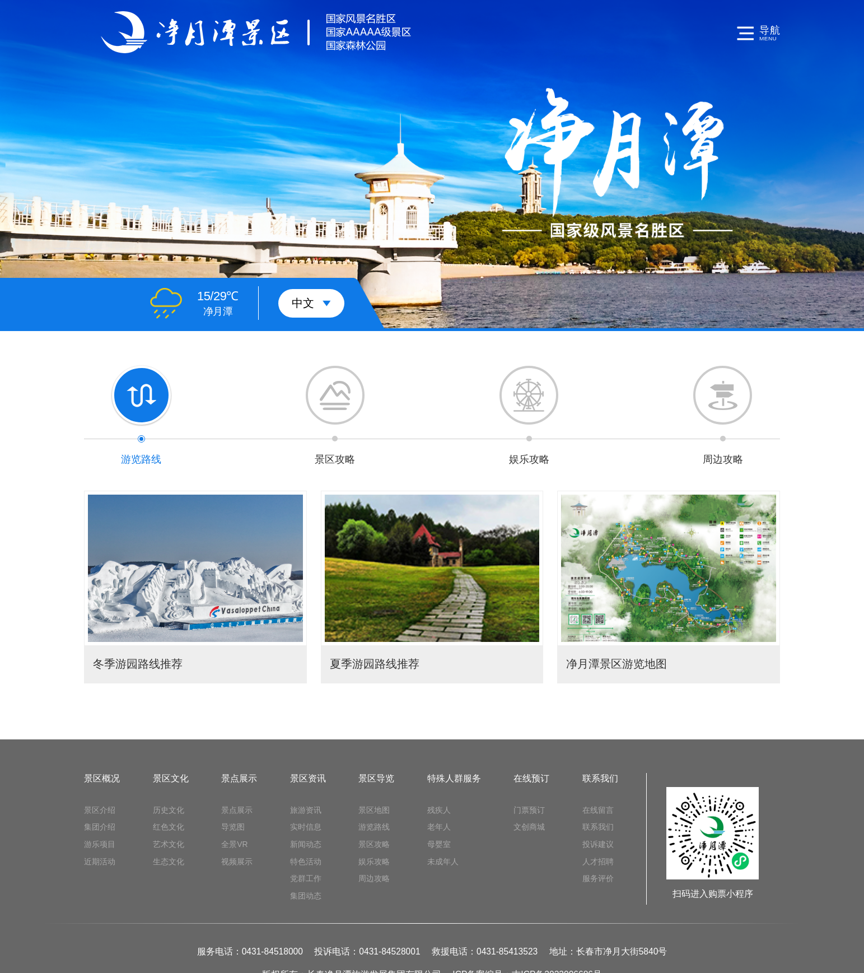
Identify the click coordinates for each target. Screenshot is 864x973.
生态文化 (168, 861)
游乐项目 (99, 844)
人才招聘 (598, 861)
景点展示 (239, 778)
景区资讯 (308, 778)
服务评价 (598, 878)
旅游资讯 (305, 810)
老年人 (439, 826)
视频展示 (237, 861)
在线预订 (531, 778)
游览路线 (374, 826)
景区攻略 (374, 844)
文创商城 (529, 826)
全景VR (234, 844)
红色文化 (168, 826)
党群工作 (305, 878)
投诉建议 (598, 844)
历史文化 (168, 810)
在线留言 (598, 810)
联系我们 (600, 778)
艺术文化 (168, 844)
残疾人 (439, 810)
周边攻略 (374, 878)
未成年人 (443, 861)
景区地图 (374, 810)
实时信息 (305, 826)
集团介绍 (99, 826)
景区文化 (171, 778)
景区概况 (102, 778)
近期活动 (99, 861)
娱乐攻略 (374, 861)
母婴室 (439, 844)
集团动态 (305, 895)
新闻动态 (305, 844)
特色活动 (305, 861)
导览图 (233, 826)
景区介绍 (99, 810)
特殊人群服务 (454, 778)
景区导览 (376, 778)
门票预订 (529, 810)
